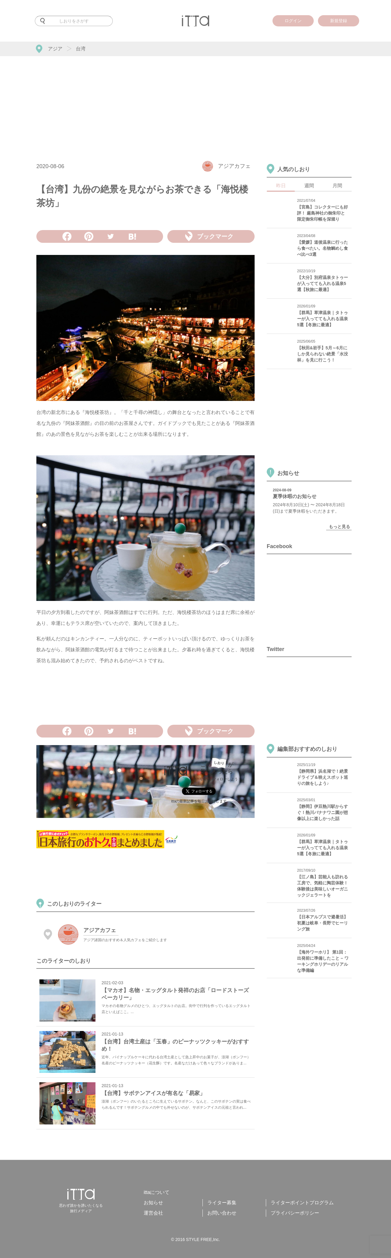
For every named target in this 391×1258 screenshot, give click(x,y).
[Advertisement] (195, 101)
